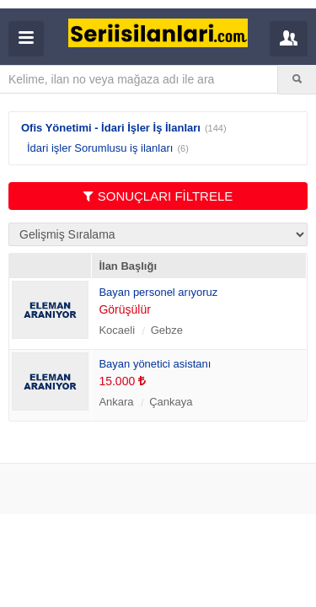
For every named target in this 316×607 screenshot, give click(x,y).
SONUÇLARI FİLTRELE (158, 196)
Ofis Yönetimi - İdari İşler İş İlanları (111, 127)
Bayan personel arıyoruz (158, 292)
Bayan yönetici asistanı (155, 363)
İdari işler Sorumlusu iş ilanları (100, 148)
